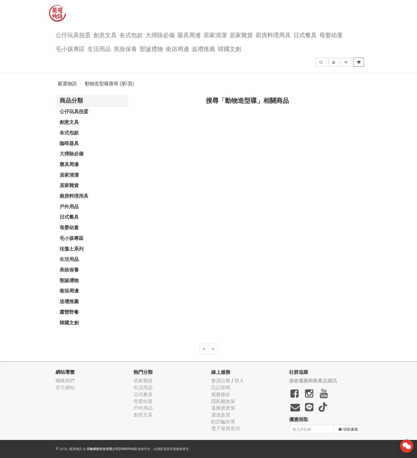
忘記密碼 (220, 387)
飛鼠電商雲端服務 (169, 449)
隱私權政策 (223, 401)
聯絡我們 (65, 381)
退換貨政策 (223, 408)
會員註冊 (220, 381)
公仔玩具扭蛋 (73, 35)
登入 (239, 381)
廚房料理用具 (273, 35)
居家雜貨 (241, 35)
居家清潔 (215, 35)
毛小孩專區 (70, 48)
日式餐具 (305, 35)
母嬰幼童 (331, 35)
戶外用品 (69, 206)
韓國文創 (229, 48)
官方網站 (65, 387)
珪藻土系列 (72, 249)
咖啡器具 (69, 143)
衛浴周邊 (177, 48)
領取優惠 (348, 429)
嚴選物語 (67, 84)
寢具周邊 (189, 35)
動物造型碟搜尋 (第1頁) (109, 84)
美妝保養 (125, 48)
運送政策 (220, 415)
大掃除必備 (160, 35)
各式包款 (131, 35)
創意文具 (105, 35)
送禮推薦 (203, 48)
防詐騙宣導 (223, 422)
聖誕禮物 (151, 48)
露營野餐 (69, 312)
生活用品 (99, 48)
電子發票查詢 (225, 428)
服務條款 (220, 394)
